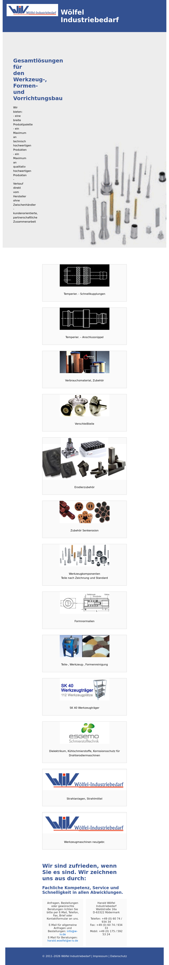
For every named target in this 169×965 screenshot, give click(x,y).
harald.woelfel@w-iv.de (62, 940)
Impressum (100, 956)
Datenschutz (118, 956)
